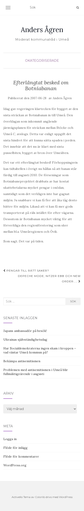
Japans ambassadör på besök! (25, 331)
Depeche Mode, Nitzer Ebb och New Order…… (49, 278)
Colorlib (40, 497)
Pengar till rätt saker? (26, 270)
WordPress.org (14, 465)
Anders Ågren (42, 29)
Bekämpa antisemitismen (21, 361)
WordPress (66, 497)
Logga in (10, 439)
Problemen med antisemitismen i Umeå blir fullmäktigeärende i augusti (35, 372)
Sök (73, 301)
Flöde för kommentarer (21, 456)
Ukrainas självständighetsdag (25, 340)
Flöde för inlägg (15, 448)
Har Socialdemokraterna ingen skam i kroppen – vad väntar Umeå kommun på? (39, 350)
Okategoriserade (42, 61)
